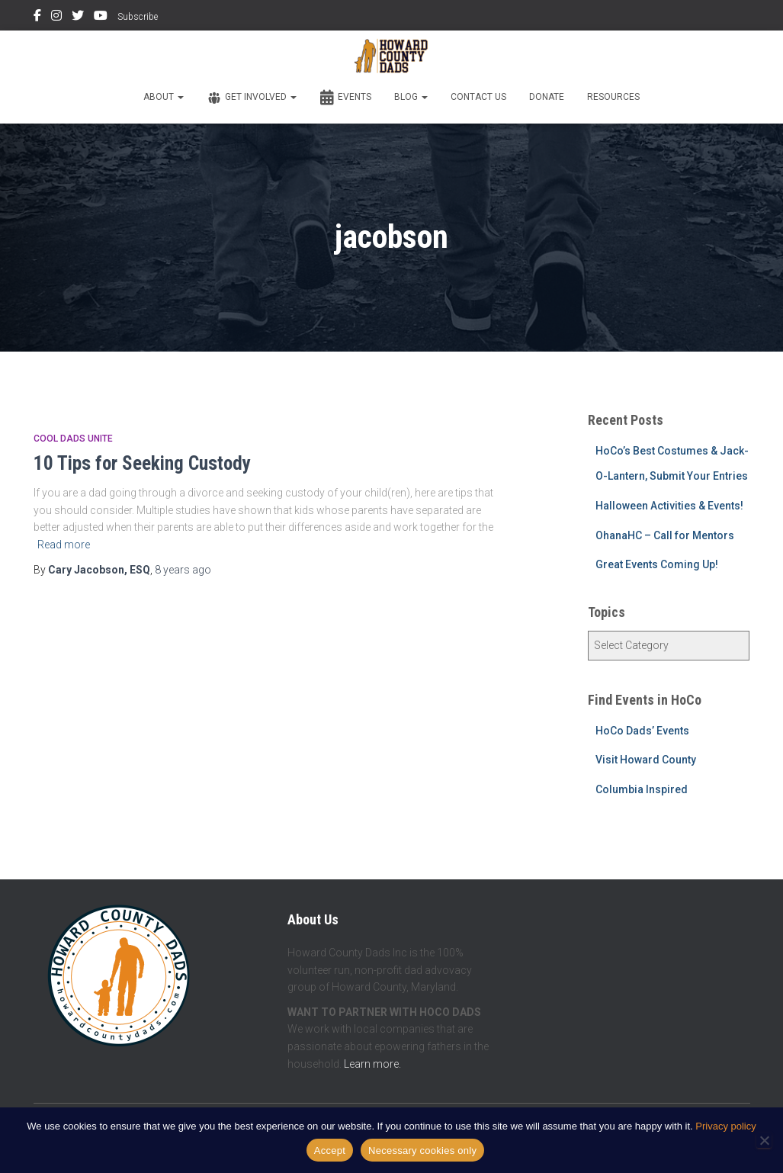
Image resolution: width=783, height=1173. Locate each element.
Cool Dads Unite (73, 438)
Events (345, 97)
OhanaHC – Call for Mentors (664, 535)
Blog (411, 97)
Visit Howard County (645, 760)
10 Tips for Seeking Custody (142, 463)
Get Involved (252, 97)
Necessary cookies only (422, 1150)
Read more (63, 544)
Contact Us (478, 97)
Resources (613, 97)
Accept (329, 1150)
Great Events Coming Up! (656, 564)
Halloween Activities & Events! (669, 506)
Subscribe (137, 16)
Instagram (56, 17)
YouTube (101, 17)
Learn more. (372, 1064)
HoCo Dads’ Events (642, 731)
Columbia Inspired (641, 789)
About (163, 97)
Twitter (78, 17)
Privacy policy (725, 1126)
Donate (546, 97)
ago (183, 570)
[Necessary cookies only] (764, 1140)
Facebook (37, 17)
